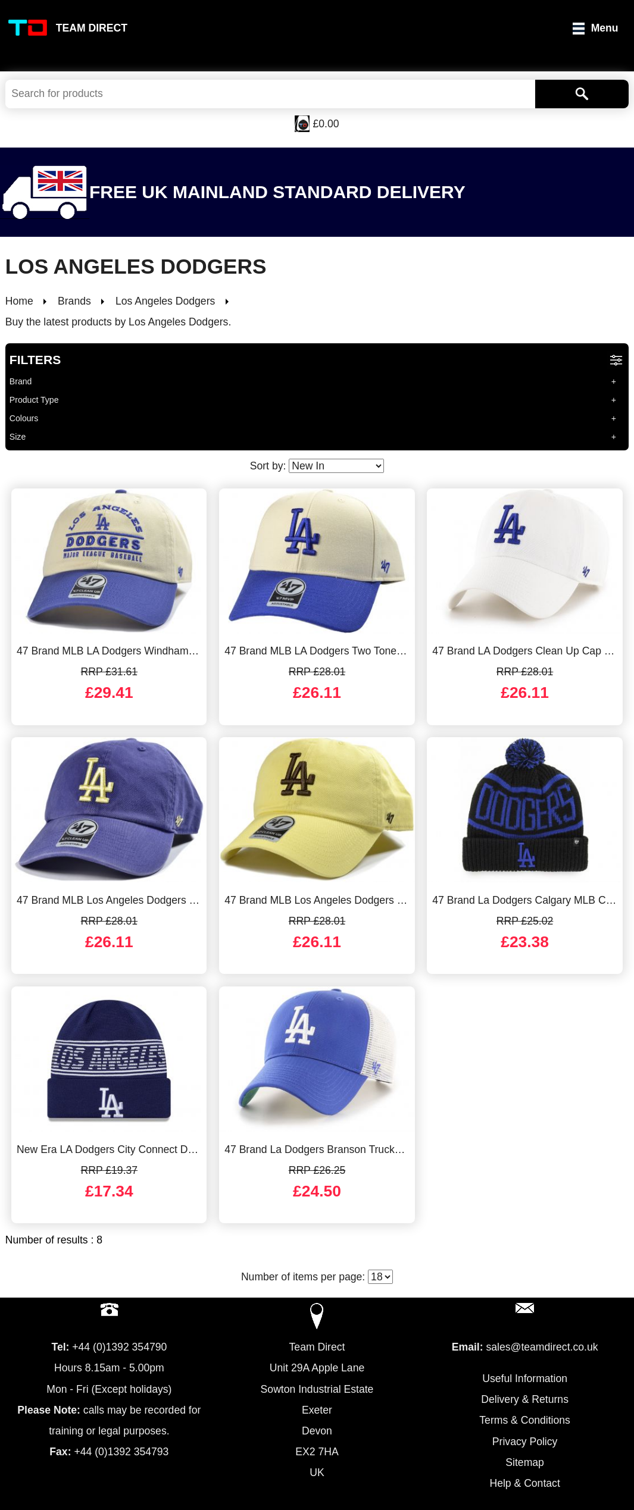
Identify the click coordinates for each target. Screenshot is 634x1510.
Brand (21, 381)
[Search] (582, 94)
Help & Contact (524, 1483)
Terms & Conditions (524, 1420)
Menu (605, 28)
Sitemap (524, 1462)
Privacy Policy (525, 1442)
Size (18, 436)
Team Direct (91, 28)
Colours (24, 418)
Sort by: (317, 466)
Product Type (34, 400)
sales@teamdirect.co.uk (542, 1347)
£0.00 (326, 124)
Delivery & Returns (525, 1399)
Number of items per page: (317, 1277)
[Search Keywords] (270, 94)
